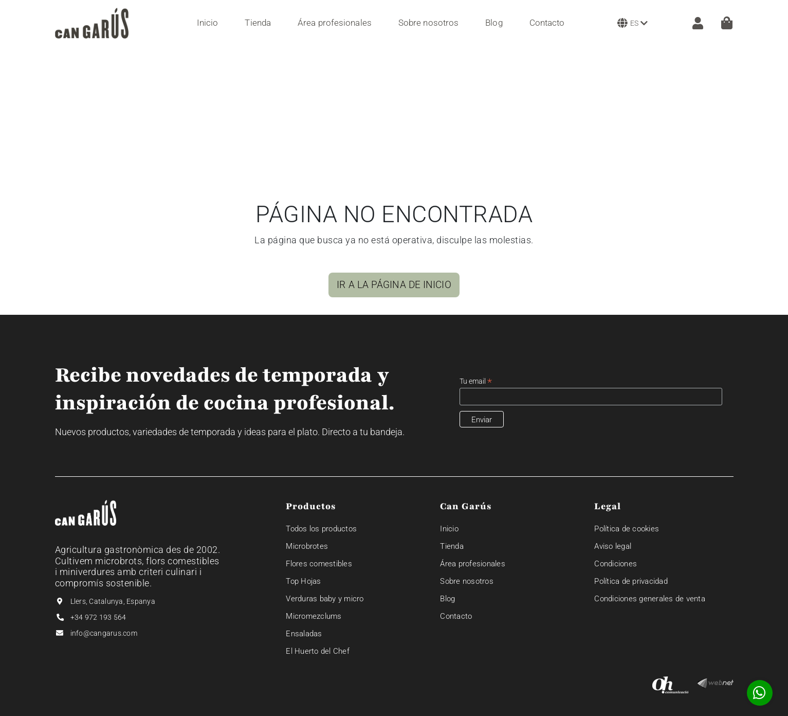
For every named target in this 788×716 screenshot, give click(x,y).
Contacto (456, 616)
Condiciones (615, 563)
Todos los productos (321, 528)
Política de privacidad (631, 581)
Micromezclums (313, 616)
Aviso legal (612, 546)
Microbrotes (307, 546)
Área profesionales (472, 563)
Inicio (449, 528)
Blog (447, 598)
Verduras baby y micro (324, 598)
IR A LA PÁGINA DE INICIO (394, 285)
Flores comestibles (319, 563)
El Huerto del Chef (318, 651)
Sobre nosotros (466, 581)
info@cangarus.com (103, 633)
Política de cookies (626, 528)
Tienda (452, 546)
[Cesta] (727, 23)
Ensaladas (304, 633)
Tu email (476, 381)
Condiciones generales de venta (649, 598)
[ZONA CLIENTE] (692, 23)
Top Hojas (303, 581)
